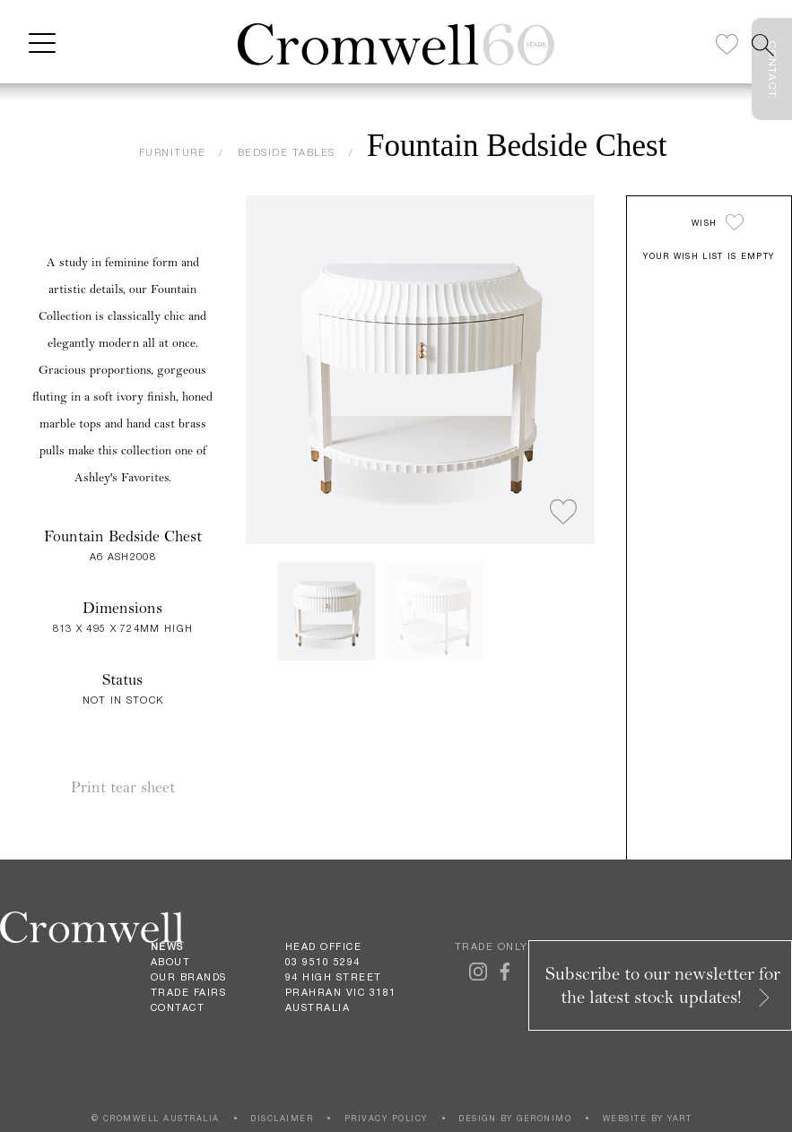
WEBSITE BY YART (647, 1118)
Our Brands (189, 977)
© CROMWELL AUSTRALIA (155, 1118)
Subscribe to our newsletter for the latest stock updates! (662, 985)
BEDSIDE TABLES (286, 152)
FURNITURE (172, 152)
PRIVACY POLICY (386, 1118)
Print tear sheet (123, 787)
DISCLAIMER (281, 1118)
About (171, 961)
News (167, 946)
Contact (178, 1007)
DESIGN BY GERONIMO (514, 1118)
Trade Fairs (189, 992)
